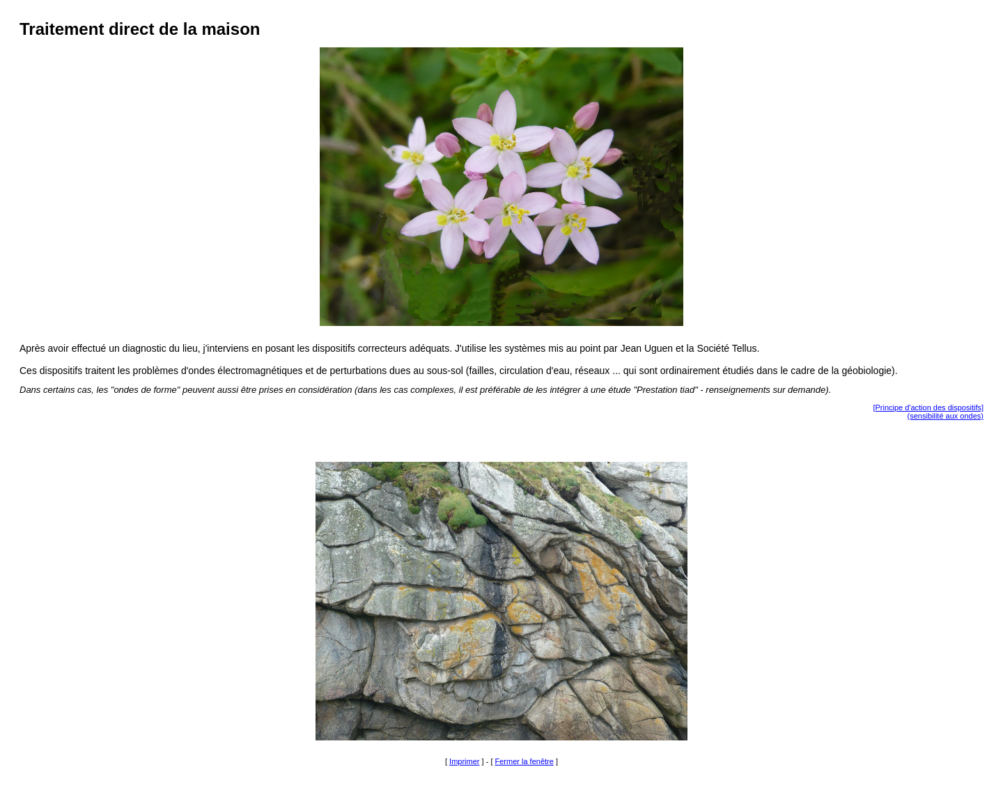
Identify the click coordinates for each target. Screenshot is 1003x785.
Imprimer (464, 761)
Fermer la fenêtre (524, 761)
